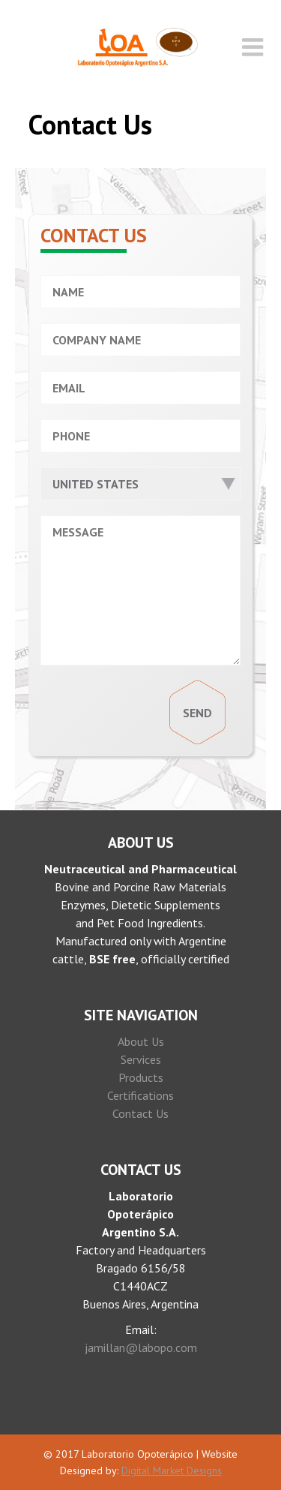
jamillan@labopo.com (141, 1347)
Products (140, 1077)
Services (141, 1059)
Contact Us (140, 1113)
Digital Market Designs (171, 1470)
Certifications (140, 1095)
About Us (141, 1041)
